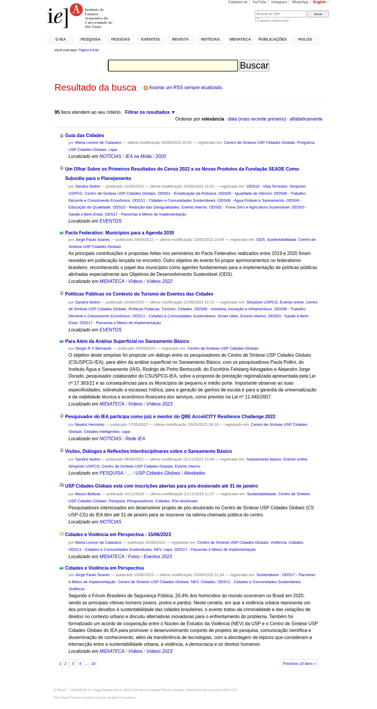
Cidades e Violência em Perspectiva (104, 567)
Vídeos (135, 281)
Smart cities (228, 316)
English (319, 2)
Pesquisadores (140, 501)
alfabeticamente (306, 118)
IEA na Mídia (138, 156)
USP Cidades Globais (157, 473)
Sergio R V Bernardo (93, 348)
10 (93, 664)
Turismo (168, 309)
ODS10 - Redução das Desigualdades (146, 207)
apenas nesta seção (274, 20)
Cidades (185, 309)
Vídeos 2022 (159, 281)
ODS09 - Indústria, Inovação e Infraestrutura (233, 309)
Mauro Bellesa (87, 494)
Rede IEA (135, 438)
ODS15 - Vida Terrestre (267, 186)
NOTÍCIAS (210, 39)
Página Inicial (88, 50)
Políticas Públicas (143, 309)
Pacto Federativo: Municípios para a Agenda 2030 (119, 232)
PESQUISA (91, 39)
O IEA (60, 39)
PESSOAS (120, 39)
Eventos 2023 (157, 556)
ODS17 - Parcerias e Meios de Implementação (145, 214)
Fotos (134, 556)
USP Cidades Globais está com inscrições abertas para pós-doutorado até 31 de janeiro (161, 485)
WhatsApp (300, 2)
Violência (278, 542)
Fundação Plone (158, 690)
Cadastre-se (237, 2)
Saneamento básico (264, 459)
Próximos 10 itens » (299, 664)
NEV (157, 549)
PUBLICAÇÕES (273, 39)
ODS (260, 239)
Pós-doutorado (185, 501)
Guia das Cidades (84, 135)
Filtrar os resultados (147, 112)
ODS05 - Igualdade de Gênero (245, 193)
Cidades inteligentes (101, 431)
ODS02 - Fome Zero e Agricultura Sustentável (249, 207)
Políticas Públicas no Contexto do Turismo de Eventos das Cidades (139, 293)
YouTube (259, 2)
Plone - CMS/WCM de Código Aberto (85, 690)
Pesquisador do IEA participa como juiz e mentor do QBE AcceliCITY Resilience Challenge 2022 (170, 416)
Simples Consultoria (121, 697)
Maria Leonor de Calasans (98, 142)
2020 (161, 156)
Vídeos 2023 (159, 403)
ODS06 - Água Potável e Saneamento (251, 200)
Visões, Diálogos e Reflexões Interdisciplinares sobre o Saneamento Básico (148, 451)
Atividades (194, 473)
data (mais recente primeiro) (257, 118)
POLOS (305, 39)
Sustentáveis (268, 575)
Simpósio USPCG (262, 302)
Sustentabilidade (281, 239)
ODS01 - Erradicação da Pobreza (187, 193)
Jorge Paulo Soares (92, 239)
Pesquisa (117, 501)
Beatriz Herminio (89, 424)
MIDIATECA (240, 39)
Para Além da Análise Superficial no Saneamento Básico (127, 341)
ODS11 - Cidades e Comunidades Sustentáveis (173, 200)
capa (113, 149)
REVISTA (180, 39)
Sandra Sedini (87, 186)
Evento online (292, 302)
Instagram (279, 2)
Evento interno (194, 207)
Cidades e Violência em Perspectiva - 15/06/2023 (118, 534)
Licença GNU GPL (224, 690)
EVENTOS (150, 39)
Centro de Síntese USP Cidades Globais (259, 142)
